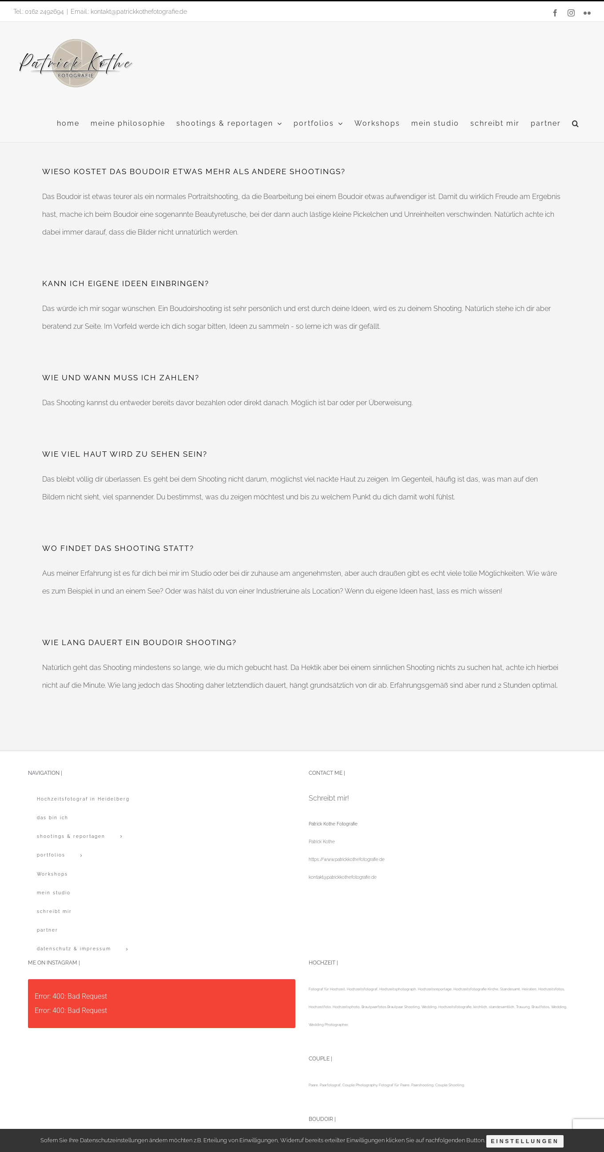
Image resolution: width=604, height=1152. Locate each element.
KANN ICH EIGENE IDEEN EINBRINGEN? (125, 283)
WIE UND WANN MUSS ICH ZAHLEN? (120, 377)
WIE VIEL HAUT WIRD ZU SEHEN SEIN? (124, 454)
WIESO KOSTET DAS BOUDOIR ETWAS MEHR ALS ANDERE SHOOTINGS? (194, 171)
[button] (576, 123)
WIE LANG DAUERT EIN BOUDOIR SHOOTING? (139, 642)
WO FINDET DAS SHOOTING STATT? (118, 548)
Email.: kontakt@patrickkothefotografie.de (129, 11)
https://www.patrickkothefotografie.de (347, 859)
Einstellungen (526, 1142)
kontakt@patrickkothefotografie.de (343, 877)
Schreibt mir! (329, 798)
